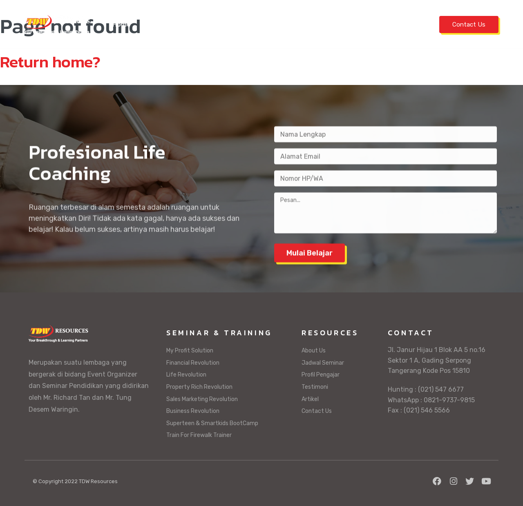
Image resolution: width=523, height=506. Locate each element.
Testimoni (367, 24)
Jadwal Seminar (168, 24)
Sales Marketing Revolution (202, 399)
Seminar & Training (240, 24)
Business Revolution (192, 411)
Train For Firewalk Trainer (199, 435)
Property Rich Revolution (199, 386)
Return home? (50, 61)
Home (121, 24)
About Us (314, 350)
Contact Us (468, 24)
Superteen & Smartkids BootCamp (212, 423)
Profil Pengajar (312, 24)
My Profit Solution (189, 350)
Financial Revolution (192, 362)
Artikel (406, 24)
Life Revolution (186, 374)
